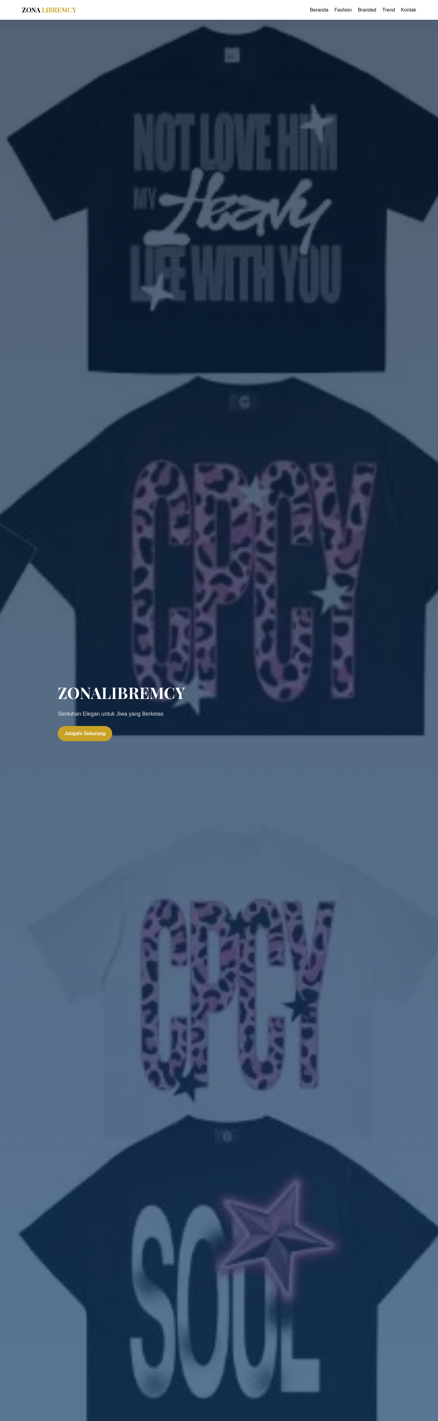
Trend (388, 9)
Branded (367, 9)
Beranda (319, 9)
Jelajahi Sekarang (85, 733)
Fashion (343, 9)
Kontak (408, 9)
